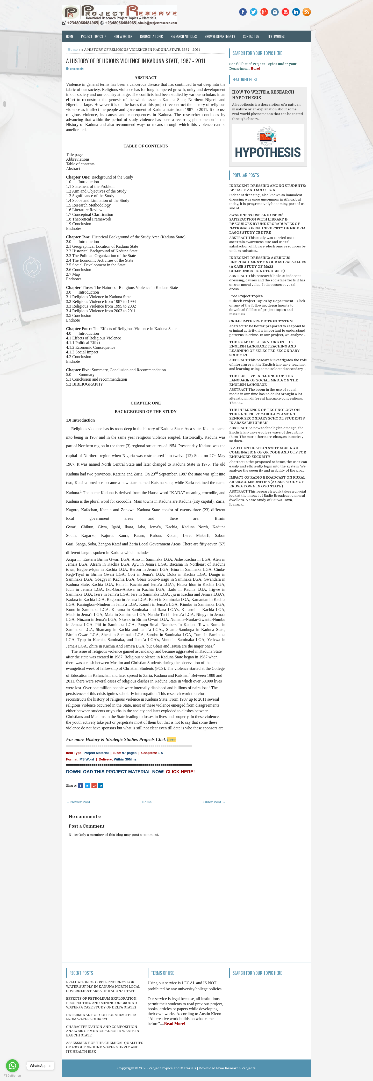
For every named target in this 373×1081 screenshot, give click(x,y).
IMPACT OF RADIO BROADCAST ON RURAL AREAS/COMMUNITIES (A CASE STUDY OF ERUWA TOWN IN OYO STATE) (267, 481)
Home (69, 36)
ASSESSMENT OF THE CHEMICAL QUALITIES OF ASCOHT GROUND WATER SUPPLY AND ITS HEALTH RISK (104, 1047)
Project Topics (95, 35)
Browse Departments (220, 36)
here (171, 739)
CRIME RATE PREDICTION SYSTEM (261, 321)
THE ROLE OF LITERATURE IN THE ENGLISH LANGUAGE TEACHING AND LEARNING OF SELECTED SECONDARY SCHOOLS (264, 348)
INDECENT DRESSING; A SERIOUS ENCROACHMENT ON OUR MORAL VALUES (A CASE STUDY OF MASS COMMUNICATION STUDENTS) (267, 264)
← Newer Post (78, 802)
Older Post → (214, 802)
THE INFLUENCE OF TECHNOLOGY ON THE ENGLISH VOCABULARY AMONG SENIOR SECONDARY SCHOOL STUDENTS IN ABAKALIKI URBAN (267, 416)
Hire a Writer (123, 36)
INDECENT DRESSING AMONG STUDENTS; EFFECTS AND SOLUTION (267, 188)
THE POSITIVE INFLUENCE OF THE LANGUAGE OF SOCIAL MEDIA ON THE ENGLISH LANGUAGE (263, 380)
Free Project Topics (246, 296)
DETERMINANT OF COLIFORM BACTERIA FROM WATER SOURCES (101, 1017)
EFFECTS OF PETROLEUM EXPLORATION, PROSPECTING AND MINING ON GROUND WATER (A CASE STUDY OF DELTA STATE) (101, 1003)
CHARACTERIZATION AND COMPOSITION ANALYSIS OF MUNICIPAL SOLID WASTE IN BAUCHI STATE (102, 1031)
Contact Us (251, 36)
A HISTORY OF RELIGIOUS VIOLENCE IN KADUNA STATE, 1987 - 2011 (136, 61)
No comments (75, 68)
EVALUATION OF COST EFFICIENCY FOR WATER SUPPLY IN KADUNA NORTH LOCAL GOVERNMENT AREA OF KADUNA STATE (103, 986)
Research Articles (184, 36)
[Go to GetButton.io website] (12, 1075)
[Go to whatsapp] (12, 1065)
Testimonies (276, 36)
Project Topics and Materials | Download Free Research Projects (202, 1068)
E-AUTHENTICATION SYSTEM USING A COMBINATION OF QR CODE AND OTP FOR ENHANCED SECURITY (267, 452)
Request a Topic (151, 36)
